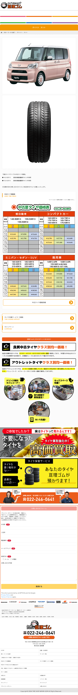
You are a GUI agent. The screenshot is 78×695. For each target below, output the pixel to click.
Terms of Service (6, 600)
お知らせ (3, 678)
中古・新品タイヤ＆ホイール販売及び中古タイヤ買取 (14, 671)
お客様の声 (42, 678)
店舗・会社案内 (44, 653)
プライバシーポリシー (6, 689)
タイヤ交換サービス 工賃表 (46, 664)
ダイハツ (19, 32)
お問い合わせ (43, 689)
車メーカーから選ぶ (9, 32)
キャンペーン (4, 685)
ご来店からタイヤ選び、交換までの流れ (10, 660)
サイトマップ (43, 685)
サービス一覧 (43, 656)
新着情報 (3, 682)
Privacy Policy (5, 598)
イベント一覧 (43, 682)
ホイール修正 (4, 674)
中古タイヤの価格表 (6, 664)
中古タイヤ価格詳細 (39, 302)
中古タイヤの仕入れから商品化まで (9, 667)
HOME (2, 653)
